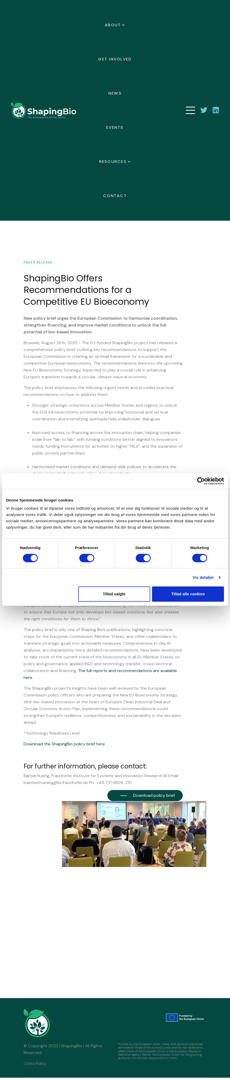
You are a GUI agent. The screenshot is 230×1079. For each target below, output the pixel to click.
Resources (113, 161)
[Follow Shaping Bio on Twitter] (203, 110)
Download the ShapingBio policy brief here (64, 745)
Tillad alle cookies (188, 594)
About (113, 25)
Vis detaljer (203, 577)
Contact (115, 195)
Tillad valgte (114, 594)
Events (115, 127)
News (115, 93)
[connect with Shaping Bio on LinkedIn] (216, 110)
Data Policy (36, 1064)
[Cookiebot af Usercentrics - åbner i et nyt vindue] (201, 481)
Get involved (115, 59)
